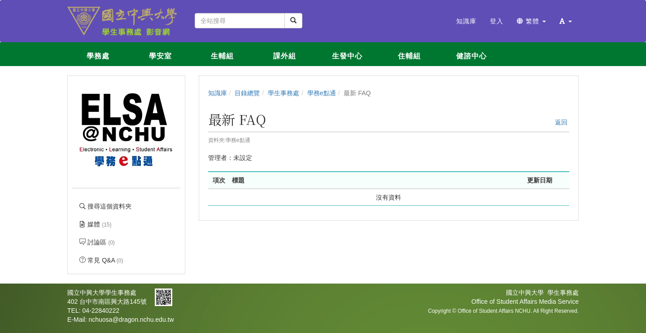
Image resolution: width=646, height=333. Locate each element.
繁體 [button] (531, 21)
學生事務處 (283, 93)
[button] (566, 21)
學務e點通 (321, 93)
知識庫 (217, 93)
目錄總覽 (247, 93)
